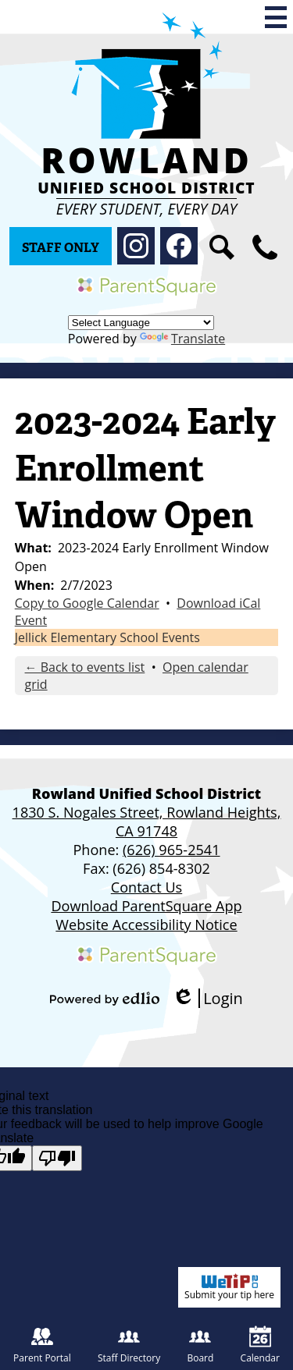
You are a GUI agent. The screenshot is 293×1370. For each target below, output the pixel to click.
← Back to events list (85, 667)
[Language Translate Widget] (141, 322)
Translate (182, 338)
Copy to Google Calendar (87, 603)
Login (207, 998)
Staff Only (60, 248)
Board (200, 1345)
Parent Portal (42, 1345)
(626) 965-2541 (171, 849)
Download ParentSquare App (146, 905)
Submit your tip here (229, 1287)
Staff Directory (129, 1345)
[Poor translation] (57, 1158)
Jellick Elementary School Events (107, 637)
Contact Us (146, 887)
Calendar (260, 1345)
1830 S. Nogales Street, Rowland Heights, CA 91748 (147, 821)
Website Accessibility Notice (146, 924)
